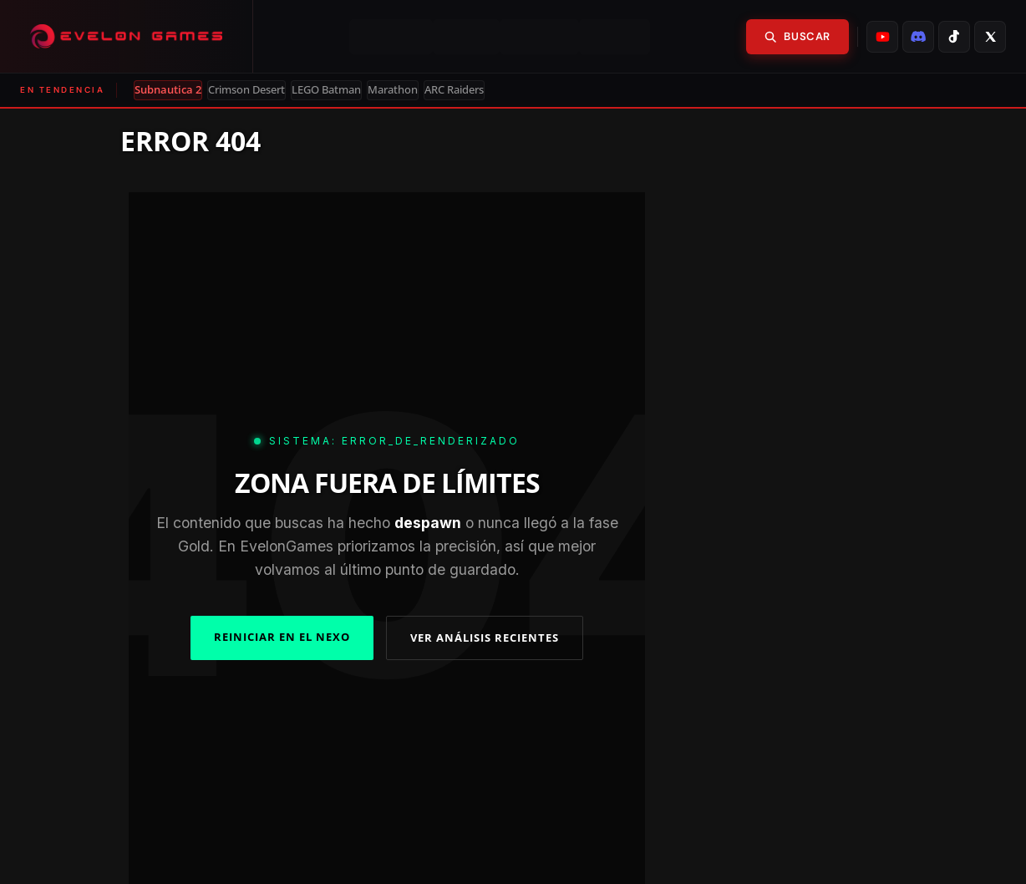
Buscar (797, 36)
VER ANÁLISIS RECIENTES (484, 637)
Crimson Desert (246, 90)
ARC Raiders (454, 90)
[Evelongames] (126, 36)
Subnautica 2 (168, 90)
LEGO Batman (326, 90)
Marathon (393, 90)
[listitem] (882, 37)
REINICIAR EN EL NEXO (282, 636)
